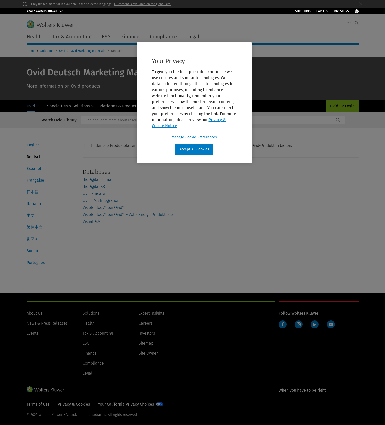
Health (89, 323)
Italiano (34, 204)
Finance (90, 353)
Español (34, 168)
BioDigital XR (94, 186)
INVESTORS (341, 11)
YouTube (331, 324)
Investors (147, 333)
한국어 (33, 239)
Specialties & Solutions (71, 106)
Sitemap (146, 343)
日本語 (33, 192)
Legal (193, 37)
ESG (86, 343)
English (33, 145)
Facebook (283, 324)
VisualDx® (91, 221)
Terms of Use (38, 404)
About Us (34, 313)
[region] (194, 102)
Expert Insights (151, 313)
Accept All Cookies (194, 149)
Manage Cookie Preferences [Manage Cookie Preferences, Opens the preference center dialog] (194, 137)
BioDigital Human (98, 179)
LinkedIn (315, 324)
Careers (322, 11)
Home (31, 51)
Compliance (93, 363)
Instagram (299, 324)
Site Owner (148, 353)
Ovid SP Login (342, 106)
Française (35, 180)
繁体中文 (35, 227)
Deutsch (34, 156)
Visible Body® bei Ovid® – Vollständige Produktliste (128, 214)
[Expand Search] (357, 23)
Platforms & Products (121, 106)
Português (36, 262)
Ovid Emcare (94, 193)
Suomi (32, 250)
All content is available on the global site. (142, 4)
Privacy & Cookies (74, 404)
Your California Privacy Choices (126, 404)
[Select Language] (357, 11)
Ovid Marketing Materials (88, 51)
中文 (31, 215)
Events (32, 333)
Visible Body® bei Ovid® (104, 207)
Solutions (303, 11)
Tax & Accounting (98, 333)
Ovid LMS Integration (101, 200)
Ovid (62, 51)
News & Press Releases (47, 323)
